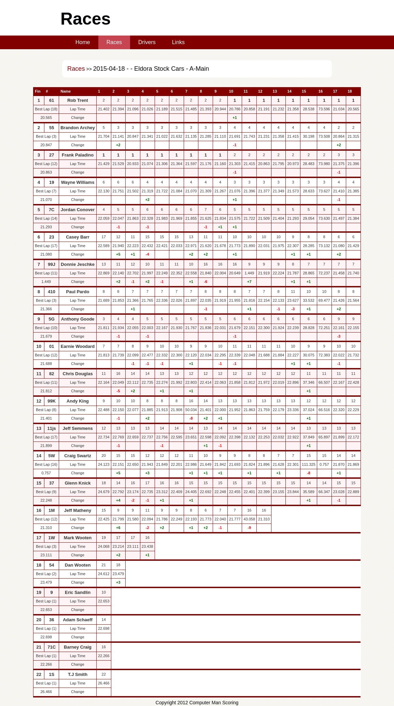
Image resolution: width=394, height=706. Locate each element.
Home (82, 42)
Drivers (147, 42)
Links (178, 42)
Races (114, 42)
